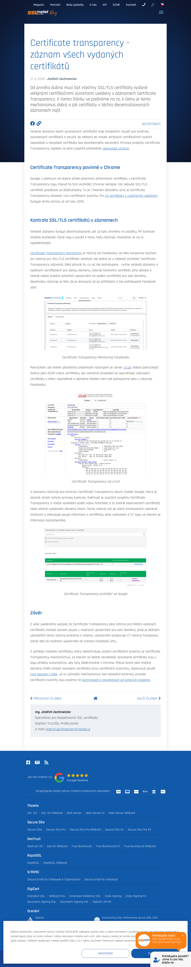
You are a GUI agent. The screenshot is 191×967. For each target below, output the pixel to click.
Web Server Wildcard (122, 813)
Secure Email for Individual (101, 879)
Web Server (74, 813)
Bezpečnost (151, 124)
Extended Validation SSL (85, 896)
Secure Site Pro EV (139, 830)
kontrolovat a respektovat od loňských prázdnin (116, 680)
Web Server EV (95, 813)
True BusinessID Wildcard (140, 846)
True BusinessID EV (108, 846)
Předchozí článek (46, 698)
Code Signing (113, 896)
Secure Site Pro (56, 830)
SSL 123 (32, 813)
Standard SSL (36, 896)
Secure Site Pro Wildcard (85, 830)
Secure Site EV (114, 830)
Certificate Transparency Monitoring (56, 253)
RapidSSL (33, 863)
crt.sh (127, 367)
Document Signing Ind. (74, 902)
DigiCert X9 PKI (102, 902)
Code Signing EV (136, 896)
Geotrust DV (35, 846)
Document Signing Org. (41, 902)
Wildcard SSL (57, 896)
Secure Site (34, 830)
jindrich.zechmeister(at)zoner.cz (68, 729)
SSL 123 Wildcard (52, 813)
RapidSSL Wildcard (55, 863)
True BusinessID (82, 846)
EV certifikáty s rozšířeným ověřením (131, 196)
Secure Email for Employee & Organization (53, 879)
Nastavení (107, 953)
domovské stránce (116, 148)
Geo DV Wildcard (57, 846)
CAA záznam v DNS (43, 674)
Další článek (149, 698)
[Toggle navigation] (161, 12)
